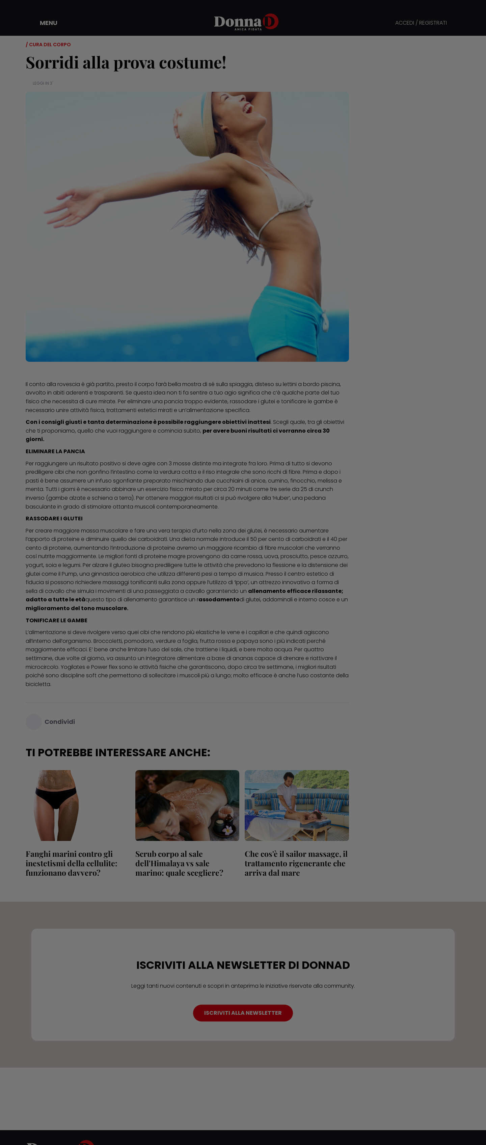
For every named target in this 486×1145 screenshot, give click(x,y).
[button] (43, 23)
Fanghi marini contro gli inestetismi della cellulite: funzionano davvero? (71, 863)
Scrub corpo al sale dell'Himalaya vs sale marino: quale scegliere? (179, 863)
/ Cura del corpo (48, 44)
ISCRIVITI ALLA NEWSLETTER (243, 1013)
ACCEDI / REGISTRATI (421, 23)
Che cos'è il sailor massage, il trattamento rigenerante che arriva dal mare (296, 863)
